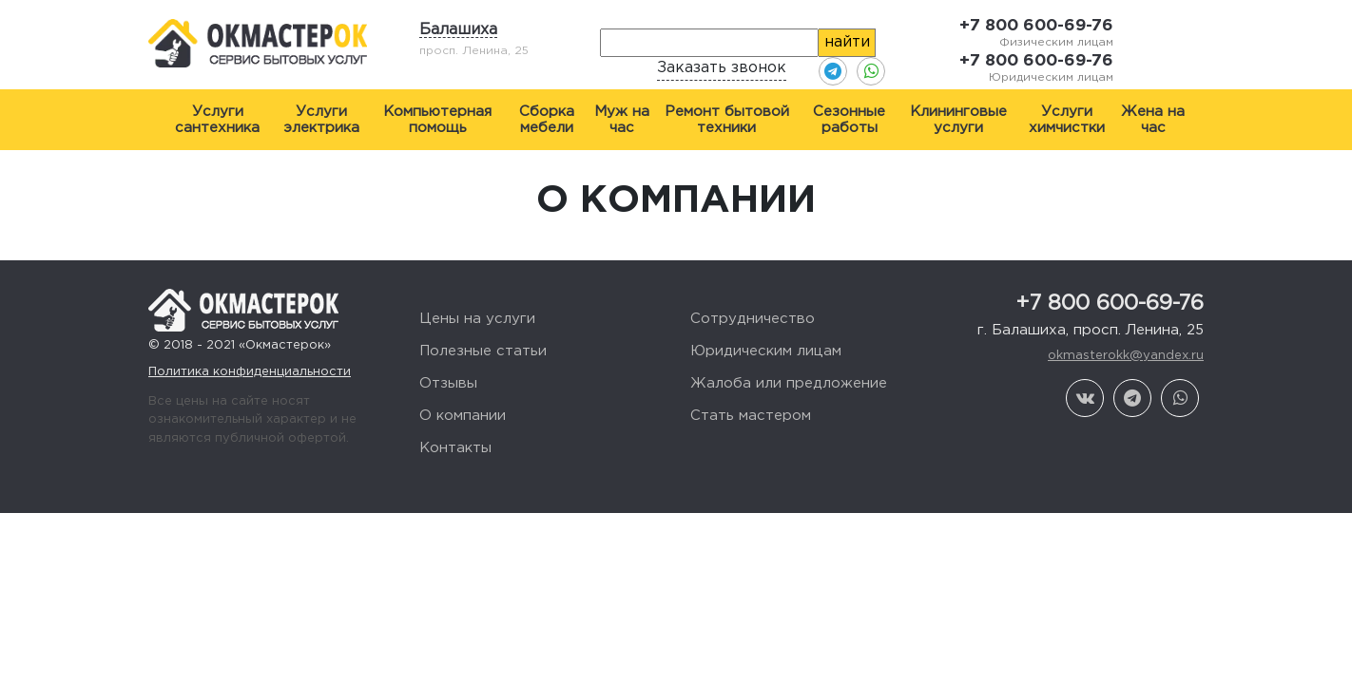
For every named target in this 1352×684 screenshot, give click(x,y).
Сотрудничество (752, 319)
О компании (462, 415)
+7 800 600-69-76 (1036, 26)
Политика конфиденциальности (249, 372)
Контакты (455, 448)
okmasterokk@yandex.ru (1126, 356)
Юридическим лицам (765, 351)
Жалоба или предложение (788, 383)
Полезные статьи (483, 351)
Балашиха (458, 30)
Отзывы (448, 383)
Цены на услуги (477, 319)
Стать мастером (750, 415)
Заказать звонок (721, 68)
